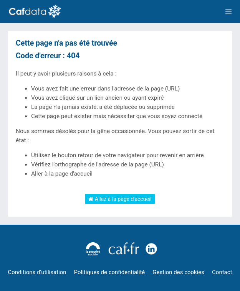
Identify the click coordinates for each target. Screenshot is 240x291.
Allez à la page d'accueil (119, 199)
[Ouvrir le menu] (228, 11)
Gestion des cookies (178, 272)
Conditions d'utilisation (37, 272)
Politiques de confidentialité (109, 272)
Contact (222, 272)
